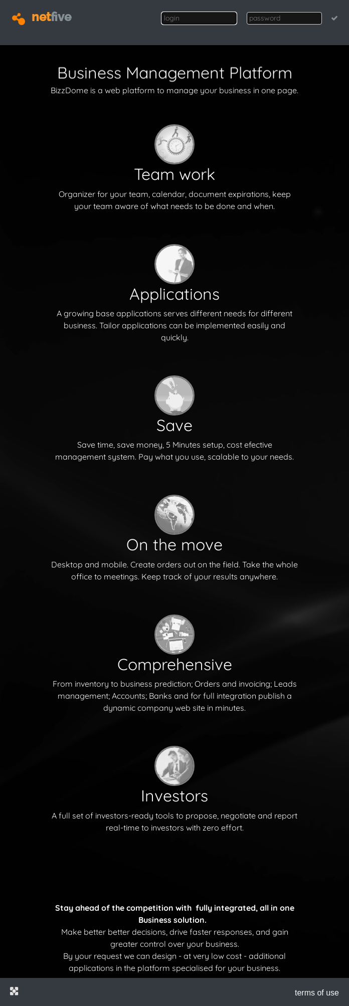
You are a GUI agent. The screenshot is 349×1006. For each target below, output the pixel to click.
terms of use (317, 992)
